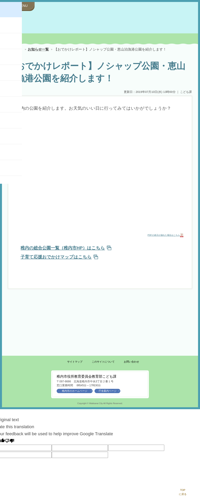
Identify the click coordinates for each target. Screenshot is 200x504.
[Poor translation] (9, 440)
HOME (14, 50)
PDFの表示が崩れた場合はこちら (164, 235)
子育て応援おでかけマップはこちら (59, 256)
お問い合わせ (131, 361)
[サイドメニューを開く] (21, 6)
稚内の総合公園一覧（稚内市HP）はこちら (66, 247)
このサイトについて (103, 361)
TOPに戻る (183, 492)
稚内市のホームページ (77, 391)
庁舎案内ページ (109, 391)
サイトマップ (74, 361)
